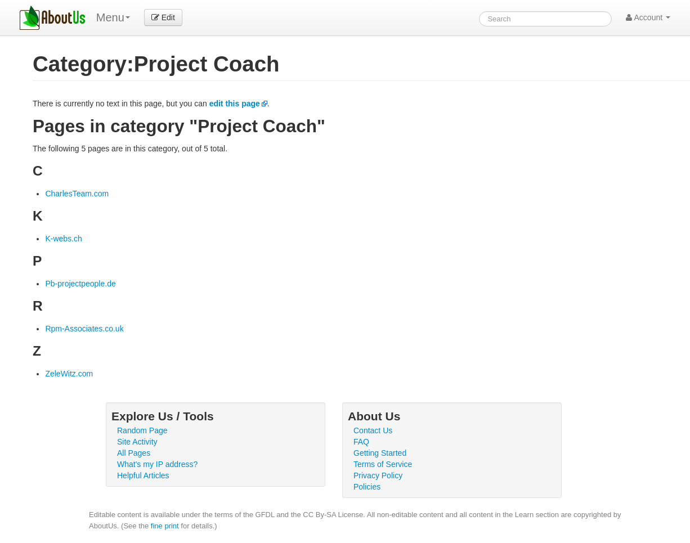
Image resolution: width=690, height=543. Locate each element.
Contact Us (372, 430)
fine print (165, 526)
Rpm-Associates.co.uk (84, 328)
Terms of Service (382, 464)
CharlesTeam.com (77, 193)
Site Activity (137, 441)
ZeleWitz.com (69, 373)
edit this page (234, 103)
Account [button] (648, 17)
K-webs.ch (63, 238)
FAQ (361, 441)
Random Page (142, 430)
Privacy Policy (377, 475)
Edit (163, 17)
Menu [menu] (113, 17)
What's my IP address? (157, 464)
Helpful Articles (143, 475)
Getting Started (379, 452)
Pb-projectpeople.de (80, 283)
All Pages (133, 452)
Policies (366, 486)
